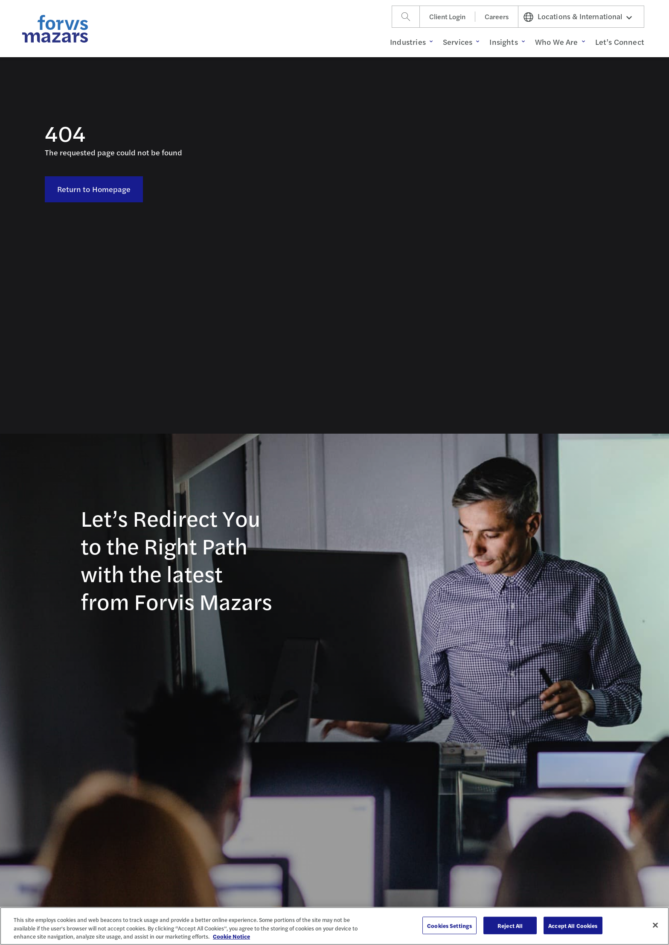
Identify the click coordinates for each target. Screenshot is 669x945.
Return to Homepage (94, 189)
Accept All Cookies (572, 925)
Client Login (447, 16)
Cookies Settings (449, 925)
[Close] (655, 925)
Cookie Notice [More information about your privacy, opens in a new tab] (231, 936)
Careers (497, 16)
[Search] (405, 16)
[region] (334, 926)
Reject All (510, 925)
